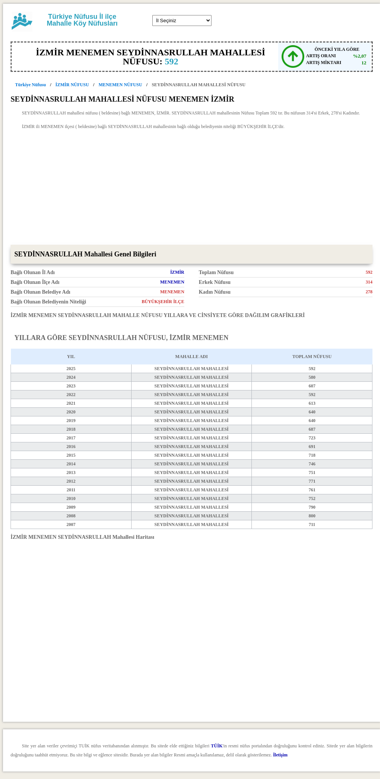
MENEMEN (172, 282)
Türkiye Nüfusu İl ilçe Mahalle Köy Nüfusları (82, 20)
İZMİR (177, 272)
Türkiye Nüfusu (30, 84)
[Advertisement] (191, 188)
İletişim (280, 755)
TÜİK (217, 746)
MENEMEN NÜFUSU (120, 84)
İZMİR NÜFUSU (72, 84)
